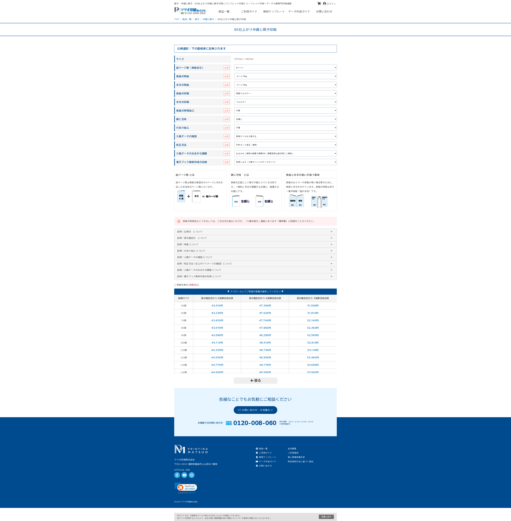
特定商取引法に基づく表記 (301, 461)
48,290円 (265, 335)
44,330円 (217, 350)
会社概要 (292, 448)
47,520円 (265, 313)
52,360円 (313, 328)
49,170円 (265, 365)
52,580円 (313, 335)
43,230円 (217, 313)
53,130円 (313, 350)
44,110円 (217, 343)
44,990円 (217, 372)
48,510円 (265, 343)
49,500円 (265, 372)
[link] (186, 488)
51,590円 (313, 306)
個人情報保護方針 (296, 457)
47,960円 (265, 328)
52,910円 (313, 343)
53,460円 (313, 357)
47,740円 (265, 320)
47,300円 (265, 306)
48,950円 (265, 357)
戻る (256, 380)
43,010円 (217, 306)
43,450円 (217, 320)
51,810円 (312, 313)
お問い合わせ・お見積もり (255, 410)
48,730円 (265, 350)
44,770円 (217, 365)
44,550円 (217, 357)
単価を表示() (188, 284)
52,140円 (313, 320)
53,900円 (313, 372)
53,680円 (313, 365)
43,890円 (217, 335)
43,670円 (217, 328)
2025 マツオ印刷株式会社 (187, 502)
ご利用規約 (293, 453)
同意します (326, 517)
